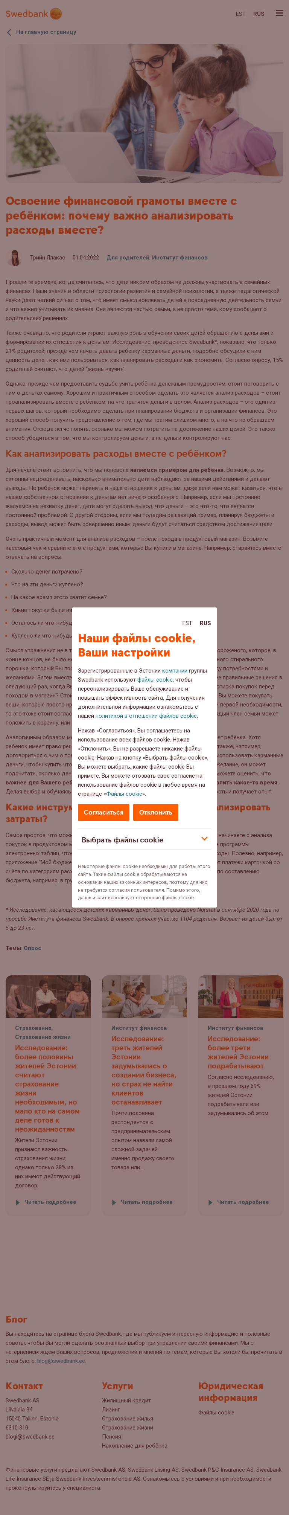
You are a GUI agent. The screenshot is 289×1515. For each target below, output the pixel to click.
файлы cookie (155, 679)
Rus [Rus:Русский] (205, 623)
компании (174, 670)
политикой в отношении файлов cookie (146, 715)
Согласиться (103, 812)
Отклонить (155, 812)
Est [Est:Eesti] (187, 623)
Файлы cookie (124, 793)
